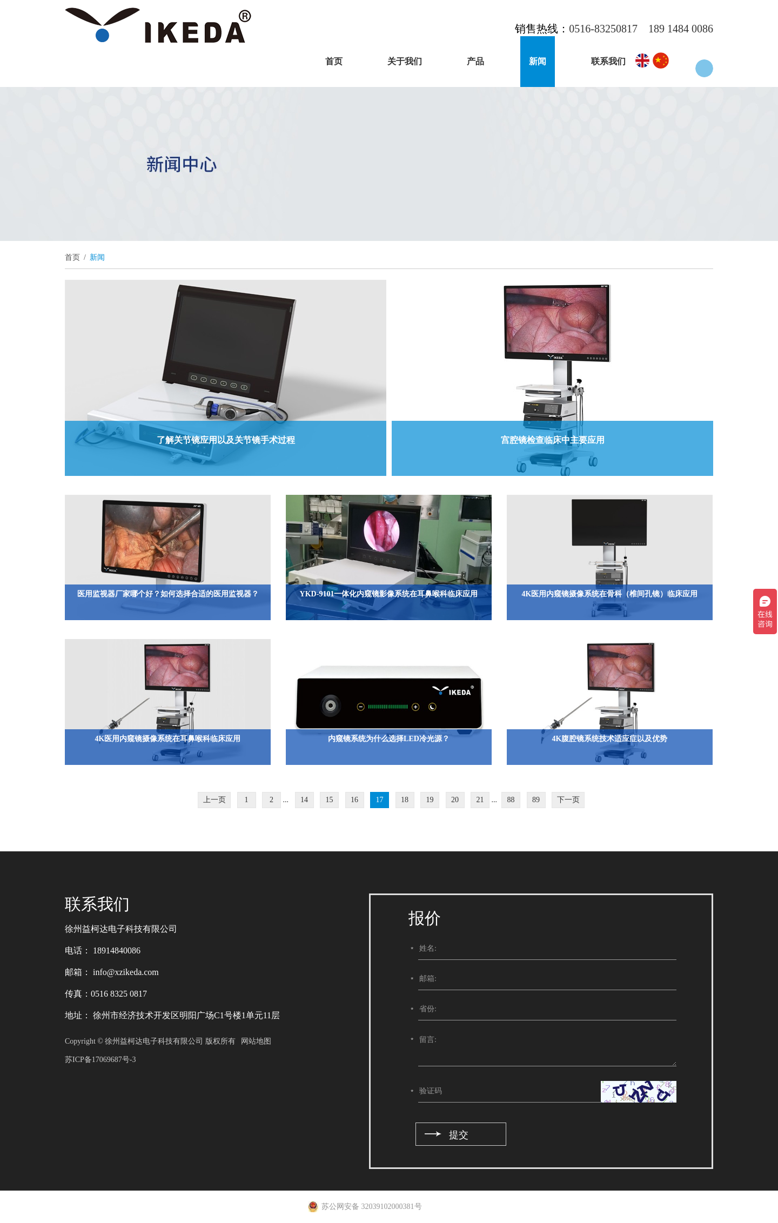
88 (511, 800)
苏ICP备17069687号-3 (100, 1060)
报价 (424, 918)
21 (480, 800)
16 (354, 800)
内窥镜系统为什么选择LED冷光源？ (389, 739)
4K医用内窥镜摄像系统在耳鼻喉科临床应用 (168, 739)
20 (455, 800)
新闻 (537, 61)
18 (404, 800)
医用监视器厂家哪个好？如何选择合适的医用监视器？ (168, 594)
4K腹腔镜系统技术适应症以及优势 (610, 739)
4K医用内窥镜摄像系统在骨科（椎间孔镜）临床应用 (610, 594)
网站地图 (256, 1041)
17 (380, 800)
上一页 (214, 800)
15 (329, 800)
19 (430, 800)
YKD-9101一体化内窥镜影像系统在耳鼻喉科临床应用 (389, 594)
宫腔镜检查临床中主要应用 (553, 440)
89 (536, 800)
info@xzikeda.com (125, 972)
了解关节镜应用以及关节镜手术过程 (226, 440)
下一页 (568, 800)
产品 (475, 61)
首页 (334, 61)
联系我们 (608, 61)
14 (304, 800)
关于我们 (404, 61)
